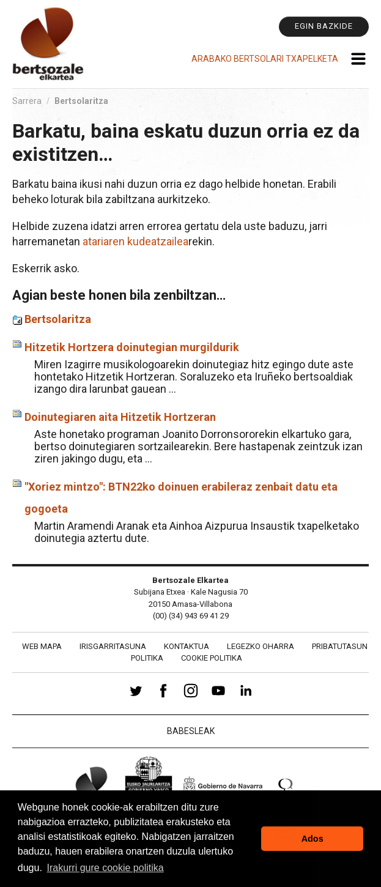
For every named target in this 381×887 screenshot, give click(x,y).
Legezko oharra (260, 646)
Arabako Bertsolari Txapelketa (264, 58)
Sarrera (27, 101)
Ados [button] (312, 839)
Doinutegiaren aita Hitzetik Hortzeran (120, 416)
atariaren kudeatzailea (135, 241)
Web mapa (42, 646)
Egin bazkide (324, 26)
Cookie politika (211, 657)
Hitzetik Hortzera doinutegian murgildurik (131, 347)
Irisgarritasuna (113, 646)
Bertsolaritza (57, 319)
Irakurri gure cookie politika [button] (104, 868)
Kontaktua (186, 646)
